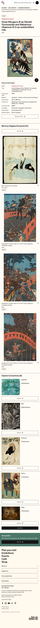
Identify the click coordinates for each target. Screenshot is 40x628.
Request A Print (20, 116)
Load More (20, 528)
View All (20, 131)
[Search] (33, 2)
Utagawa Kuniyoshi (8, 19)
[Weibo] (15, 603)
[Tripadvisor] (12, 603)
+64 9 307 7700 (6, 599)
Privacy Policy (5, 607)
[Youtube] (9, 603)
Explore (20, 398)
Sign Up (20, 542)
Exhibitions (8, 553)
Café (4, 559)
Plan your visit (9, 550)
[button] (20, 163)
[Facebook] (2, 603)
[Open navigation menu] (37, 2)
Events (5, 556)
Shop (4, 562)
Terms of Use (5, 608)
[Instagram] (6, 603)
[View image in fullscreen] (36, 80)
